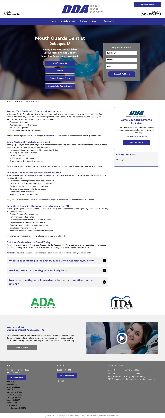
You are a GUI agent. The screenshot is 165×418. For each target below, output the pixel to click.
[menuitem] (53, 21)
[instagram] (62, 381)
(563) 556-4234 (151, 14)
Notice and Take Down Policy (94, 415)
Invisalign (120, 160)
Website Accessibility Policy (110, 415)
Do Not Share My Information (65, 415)
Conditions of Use (79, 415)
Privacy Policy (50, 415)
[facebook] (58, 381)
